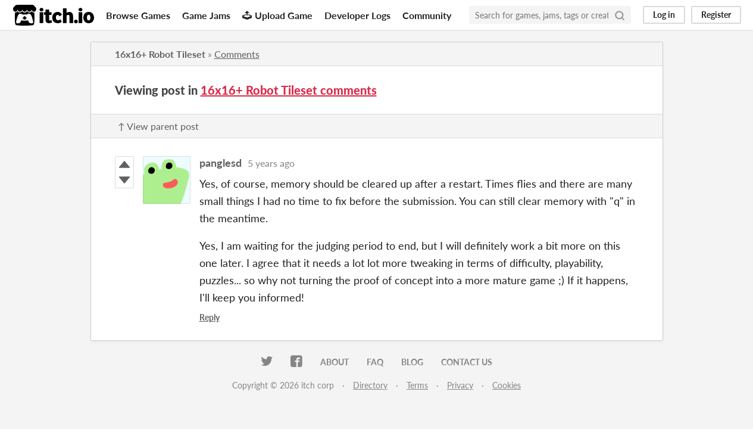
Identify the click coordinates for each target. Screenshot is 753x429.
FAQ (375, 362)
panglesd (220, 162)
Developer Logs (357, 15)
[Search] (619, 15)
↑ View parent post (158, 126)
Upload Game (277, 15)
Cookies (506, 385)
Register (716, 15)
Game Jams (206, 15)
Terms (417, 385)
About (334, 362)
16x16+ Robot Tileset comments (289, 90)
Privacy (460, 385)
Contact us (466, 362)
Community (426, 15)
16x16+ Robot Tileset (160, 54)
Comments (237, 54)
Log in (664, 15)
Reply (209, 317)
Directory (370, 385)
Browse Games (138, 15)
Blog (412, 362)
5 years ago (271, 163)
